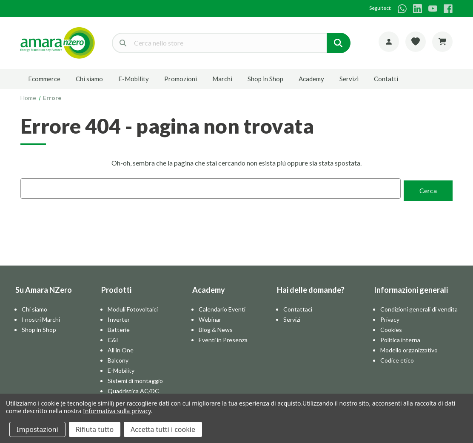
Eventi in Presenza (223, 337)
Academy (311, 79)
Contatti (386, 79)
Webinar (210, 317)
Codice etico (397, 358)
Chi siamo (89, 79)
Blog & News (216, 327)
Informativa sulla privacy (117, 411)
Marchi (222, 79)
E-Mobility (133, 79)
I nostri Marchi (41, 317)
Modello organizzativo (409, 348)
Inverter (119, 317)
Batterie (119, 327)
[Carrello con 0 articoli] (442, 41)
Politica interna (400, 337)
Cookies (391, 327)
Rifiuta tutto (95, 429)
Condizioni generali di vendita (419, 307)
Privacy (389, 317)
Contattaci (297, 307)
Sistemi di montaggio (135, 378)
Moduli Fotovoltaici (133, 307)
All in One (121, 348)
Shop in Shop (265, 79)
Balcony (118, 358)
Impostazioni (37, 429)
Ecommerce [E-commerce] (44, 79)
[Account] (389, 41)
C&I (113, 337)
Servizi (349, 79)
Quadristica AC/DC (133, 388)
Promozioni (180, 79)
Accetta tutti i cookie (163, 429)
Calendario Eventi (222, 307)
